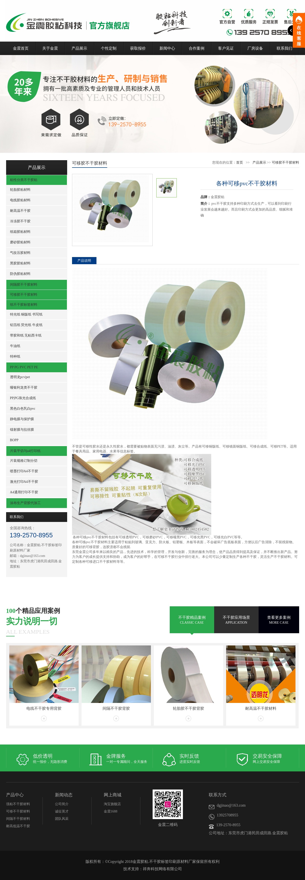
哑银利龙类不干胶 (23, 387)
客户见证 (226, 48)
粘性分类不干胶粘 (23, 180)
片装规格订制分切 (23, 461)
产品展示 (79, 48)
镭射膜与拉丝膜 (22, 429)
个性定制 (108, 48)
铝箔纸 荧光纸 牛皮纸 (26, 325)
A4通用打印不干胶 (24, 492)
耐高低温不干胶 (18, 826)
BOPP (14, 440)
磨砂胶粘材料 (20, 242)
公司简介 (62, 804)
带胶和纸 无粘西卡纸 (26, 335)
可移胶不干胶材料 (23, 294)
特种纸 (15, 356)
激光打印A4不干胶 (24, 482)
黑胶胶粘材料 (20, 263)
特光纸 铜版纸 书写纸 (26, 314)
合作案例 (196, 48)
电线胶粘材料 (20, 200)
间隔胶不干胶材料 (23, 284)
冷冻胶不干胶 (20, 221)
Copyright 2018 (120, 861)
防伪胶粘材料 (20, 274)
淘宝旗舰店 (112, 804)
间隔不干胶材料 (18, 819)
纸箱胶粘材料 (20, 232)
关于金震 (50, 48)
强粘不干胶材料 (18, 804)
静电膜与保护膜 (22, 419)
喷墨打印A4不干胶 (24, 471)
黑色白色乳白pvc (22, 408)
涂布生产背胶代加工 (25, 503)
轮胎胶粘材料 (20, 190)
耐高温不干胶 (20, 211)
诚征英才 (62, 811)
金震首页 (21, 48)
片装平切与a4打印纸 (25, 451)
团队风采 (62, 819)
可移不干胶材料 (18, 811)
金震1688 (110, 811)
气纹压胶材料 (20, 253)
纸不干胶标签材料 (23, 304)
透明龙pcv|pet (20, 377)
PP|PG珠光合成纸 (23, 398)
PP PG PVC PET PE (24, 367)
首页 (239, 162)
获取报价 (138, 48)
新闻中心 (167, 48)
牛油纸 (15, 346)
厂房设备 (255, 48)
